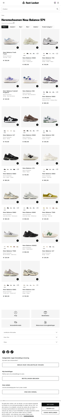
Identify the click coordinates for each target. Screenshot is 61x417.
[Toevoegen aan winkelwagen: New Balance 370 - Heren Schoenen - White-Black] (37, 163)
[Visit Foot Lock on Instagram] (3, 351)
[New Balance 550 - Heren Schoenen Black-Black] (47, 131)
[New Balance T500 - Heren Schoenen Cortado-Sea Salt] (47, 208)
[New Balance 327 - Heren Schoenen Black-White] (50, 247)
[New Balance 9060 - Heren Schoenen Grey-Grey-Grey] (34, 54)
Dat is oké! (50, 404)
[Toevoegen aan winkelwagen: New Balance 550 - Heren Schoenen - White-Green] (57, 125)
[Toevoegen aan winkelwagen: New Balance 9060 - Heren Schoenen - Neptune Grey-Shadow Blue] (57, 86)
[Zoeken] (30, 9)
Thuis (2, 15)
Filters (5, 27)
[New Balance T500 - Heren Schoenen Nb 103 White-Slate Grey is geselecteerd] (5, 247)
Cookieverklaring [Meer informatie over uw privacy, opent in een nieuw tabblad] (29, 416)
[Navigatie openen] (3, 2)
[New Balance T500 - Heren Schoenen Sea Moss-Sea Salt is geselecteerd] (44, 208)
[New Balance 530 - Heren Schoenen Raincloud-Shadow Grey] (31, 285)
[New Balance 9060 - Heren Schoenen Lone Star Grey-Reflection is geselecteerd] (24, 208)
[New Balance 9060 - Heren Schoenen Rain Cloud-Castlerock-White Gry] (31, 54)
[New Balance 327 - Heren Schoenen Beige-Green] (11, 131)
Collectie (36, 27)
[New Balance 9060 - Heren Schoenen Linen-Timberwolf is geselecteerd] (24, 54)
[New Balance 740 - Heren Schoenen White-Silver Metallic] (50, 54)
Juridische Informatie (30, 332)
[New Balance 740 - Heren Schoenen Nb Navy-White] (53, 54)
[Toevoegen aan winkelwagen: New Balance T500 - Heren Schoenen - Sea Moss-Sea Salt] (57, 202)
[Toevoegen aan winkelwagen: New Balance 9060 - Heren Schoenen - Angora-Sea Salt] (57, 163)
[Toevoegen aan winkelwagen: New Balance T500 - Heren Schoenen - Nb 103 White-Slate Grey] (18, 241)
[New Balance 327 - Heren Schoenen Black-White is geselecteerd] (5, 131)
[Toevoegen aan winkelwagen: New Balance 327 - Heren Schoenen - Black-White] (18, 125)
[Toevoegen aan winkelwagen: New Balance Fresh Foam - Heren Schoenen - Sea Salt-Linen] (18, 47)
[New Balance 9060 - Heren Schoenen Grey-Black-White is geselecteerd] (5, 169)
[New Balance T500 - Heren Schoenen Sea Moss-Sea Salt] (11, 247)
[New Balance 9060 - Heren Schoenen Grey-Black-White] (28, 54)
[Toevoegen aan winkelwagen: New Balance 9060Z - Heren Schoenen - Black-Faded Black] (37, 241)
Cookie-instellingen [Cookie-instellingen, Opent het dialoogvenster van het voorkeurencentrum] (50, 412)
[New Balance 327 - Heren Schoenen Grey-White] (14, 131)
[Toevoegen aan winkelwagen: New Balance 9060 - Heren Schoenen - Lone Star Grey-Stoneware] (18, 202)
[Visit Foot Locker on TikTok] (12, 351)
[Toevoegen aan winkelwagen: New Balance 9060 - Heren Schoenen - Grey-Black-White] (18, 163)
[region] (30, 409)
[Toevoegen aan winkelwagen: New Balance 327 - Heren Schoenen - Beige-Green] (57, 241)
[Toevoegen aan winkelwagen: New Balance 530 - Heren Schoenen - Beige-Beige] (37, 279)
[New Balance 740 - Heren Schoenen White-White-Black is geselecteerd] (44, 54)
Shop (30, 342)
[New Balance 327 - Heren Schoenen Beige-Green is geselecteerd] (44, 247)
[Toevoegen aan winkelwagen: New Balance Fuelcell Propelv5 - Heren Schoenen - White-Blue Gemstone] (18, 86)
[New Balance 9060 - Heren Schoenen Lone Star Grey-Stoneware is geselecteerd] (5, 208)
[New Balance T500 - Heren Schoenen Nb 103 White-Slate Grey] (50, 208)
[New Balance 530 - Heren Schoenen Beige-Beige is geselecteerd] (24, 285)
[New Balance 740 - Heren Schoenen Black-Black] (47, 54)
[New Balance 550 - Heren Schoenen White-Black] (50, 131)
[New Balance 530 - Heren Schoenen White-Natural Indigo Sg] (28, 285)
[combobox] (30, 9)
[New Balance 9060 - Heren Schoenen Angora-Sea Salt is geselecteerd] (44, 169)
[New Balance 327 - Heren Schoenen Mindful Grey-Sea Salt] (8, 131)
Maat (21, 27)
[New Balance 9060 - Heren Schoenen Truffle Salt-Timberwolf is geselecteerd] (5, 285)
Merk (28, 27)
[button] (14, 23)
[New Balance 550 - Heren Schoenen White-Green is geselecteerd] (44, 131)
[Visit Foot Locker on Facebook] (7, 351)
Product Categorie (47, 27)
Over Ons (30, 337)
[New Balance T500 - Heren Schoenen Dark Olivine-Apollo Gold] (57, 208)
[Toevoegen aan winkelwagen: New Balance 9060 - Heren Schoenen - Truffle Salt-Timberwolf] (18, 279)
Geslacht (13, 27)
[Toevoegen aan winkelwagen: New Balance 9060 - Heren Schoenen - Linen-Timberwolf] (37, 47)
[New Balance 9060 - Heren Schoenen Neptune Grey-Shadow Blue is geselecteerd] (44, 92)
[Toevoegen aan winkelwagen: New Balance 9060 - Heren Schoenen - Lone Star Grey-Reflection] (37, 202)
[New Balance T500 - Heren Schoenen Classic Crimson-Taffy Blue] (53, 208)
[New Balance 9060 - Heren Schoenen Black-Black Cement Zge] (14, 169)
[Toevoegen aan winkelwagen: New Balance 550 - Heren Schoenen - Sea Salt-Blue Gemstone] (37, 86)
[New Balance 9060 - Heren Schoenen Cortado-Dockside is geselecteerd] (24, 131)
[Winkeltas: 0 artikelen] (58, 2)
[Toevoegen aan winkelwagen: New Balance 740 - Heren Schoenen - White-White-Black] (57, 47)
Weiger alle (50, 408)
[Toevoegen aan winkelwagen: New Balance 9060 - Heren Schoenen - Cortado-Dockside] (37, 125)
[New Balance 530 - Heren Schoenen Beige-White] (34, 285)
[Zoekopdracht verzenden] (57, 9)
